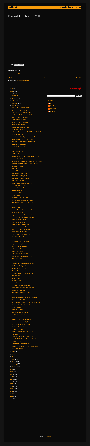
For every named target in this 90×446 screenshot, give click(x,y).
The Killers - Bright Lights (19, 295)
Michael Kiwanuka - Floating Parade (22, 249)
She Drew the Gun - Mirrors (19, 271)
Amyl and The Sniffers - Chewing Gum (22, 202)
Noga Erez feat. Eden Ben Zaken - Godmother (24, 215)
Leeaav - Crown (16, 278)
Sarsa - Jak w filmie (17, 258)
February (14, 364)
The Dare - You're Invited (18, 327)
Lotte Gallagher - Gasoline (19, 185)
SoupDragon (53, 106)
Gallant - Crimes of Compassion (20, 205)
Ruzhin (52, 103)
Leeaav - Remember (17, 207)
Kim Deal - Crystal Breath (19, 144)
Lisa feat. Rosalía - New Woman (21, 234)
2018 (12, 381)
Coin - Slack (15, 334)
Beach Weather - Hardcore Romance (22, 183)
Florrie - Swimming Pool (18, 129)
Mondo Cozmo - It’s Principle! (20, 120)
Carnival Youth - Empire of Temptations (22, 200)
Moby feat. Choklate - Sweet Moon (21, 285)
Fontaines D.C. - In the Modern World (22, 210)
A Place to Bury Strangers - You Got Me (23, 263)
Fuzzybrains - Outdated (18, 348)
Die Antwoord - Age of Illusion (20, 300)
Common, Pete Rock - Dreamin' (20, 159)
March (14, 361)
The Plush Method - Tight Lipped (21, 305)
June (13, 354)
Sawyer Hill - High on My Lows (20, 110)
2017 (12, 384)
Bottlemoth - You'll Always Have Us (21, 319)
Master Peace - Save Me (18, 146)
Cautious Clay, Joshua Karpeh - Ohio (22, 256)
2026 (12, 89)
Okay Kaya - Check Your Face (20, 253)
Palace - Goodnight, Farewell (20, 261)
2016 (12, 386)
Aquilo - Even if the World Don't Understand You (25, 297)
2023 (12, 369)
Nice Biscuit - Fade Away (18, 290)
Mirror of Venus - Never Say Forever (22, 322)
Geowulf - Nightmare (17, 239)
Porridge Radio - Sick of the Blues (21, 229)
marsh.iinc (53, 108)
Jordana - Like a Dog (17, 329)
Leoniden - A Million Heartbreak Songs (22, 336)
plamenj (52, 111)
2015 (12, 389)
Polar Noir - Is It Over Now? (19, 173)
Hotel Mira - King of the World (20, 117)
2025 (12, 91)
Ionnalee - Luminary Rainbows (20, 188)
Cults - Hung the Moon (18, 180)
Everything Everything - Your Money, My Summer (25, 346)
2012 (12, 396)
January (14, 366)
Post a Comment (15, 73)
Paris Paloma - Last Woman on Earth (22, 112)
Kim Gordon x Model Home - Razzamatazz (23, 141)
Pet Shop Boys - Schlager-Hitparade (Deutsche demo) (27, 161)
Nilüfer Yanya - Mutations (19, 251)
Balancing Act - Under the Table (20, 241)
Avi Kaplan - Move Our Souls (20, 122)
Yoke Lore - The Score (18, 236)
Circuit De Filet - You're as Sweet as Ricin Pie (24, 339)
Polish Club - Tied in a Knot (19, 246)
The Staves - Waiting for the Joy (20, 266)
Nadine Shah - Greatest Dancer (20, 107)
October (14, 100)
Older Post (78, 77)
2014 (12, 391)
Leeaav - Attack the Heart (19, 227)
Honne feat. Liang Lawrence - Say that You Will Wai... (26, 302)
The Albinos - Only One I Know (20, 197)
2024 (12, 93)
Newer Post (12, 77)
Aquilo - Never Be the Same (19, 232)
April (13, 359)
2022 (12, 372)
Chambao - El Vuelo (17, 309)
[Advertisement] (44, 417)
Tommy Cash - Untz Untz (18, 314)
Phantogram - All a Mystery (19, 176)
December (15, 95)
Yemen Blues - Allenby (18, 149)
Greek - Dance (16, 195)
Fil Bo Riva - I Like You (18, 193)
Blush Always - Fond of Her (19, 268)
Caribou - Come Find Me (18, 134)
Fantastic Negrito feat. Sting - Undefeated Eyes (25, 163)
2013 (12, 393)
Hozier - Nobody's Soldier (19, 219)
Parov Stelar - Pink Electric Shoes (21, 292)
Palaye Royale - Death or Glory (20, 124)
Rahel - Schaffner (16, 171)
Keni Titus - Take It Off (18, 275)
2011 (12, 398)
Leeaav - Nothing (16, 307)
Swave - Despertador (17, 283)
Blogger (48, 436)
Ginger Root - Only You (18, 244)
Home (45, 77)
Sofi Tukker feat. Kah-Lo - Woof (20, 178)
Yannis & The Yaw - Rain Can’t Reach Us (23, 331)
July (13, 351)
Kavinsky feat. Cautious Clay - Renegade (23, 288)
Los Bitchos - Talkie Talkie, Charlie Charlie (23, 115)
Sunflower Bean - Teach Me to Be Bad (22, 139)
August (14, 105)
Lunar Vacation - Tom (17, 341)
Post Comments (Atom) (22, 80)
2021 (12, 374)
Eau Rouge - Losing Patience (20, 312)
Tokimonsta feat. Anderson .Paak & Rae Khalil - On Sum (27, 132)
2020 (12, 376)
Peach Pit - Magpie (17, 190)
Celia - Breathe (16, 168)
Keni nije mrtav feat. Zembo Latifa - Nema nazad (25, 156)
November (15, 98)
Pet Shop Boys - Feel (17, 212)
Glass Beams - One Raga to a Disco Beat (23, 137)
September (15, 103)
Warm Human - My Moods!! (19, 222)
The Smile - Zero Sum (18, 151)
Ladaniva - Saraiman (17, 166)
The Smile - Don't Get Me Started (21, 324)
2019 (12, 379)
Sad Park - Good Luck (18, 154)
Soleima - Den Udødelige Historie (21, 127)
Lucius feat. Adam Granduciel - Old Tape (23, 217)
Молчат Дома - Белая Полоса (20, 344)
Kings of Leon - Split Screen (19, 317)
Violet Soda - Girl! (16, 280)
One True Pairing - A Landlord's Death (22, 273)
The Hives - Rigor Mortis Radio (20, 224)
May (13, 356)
